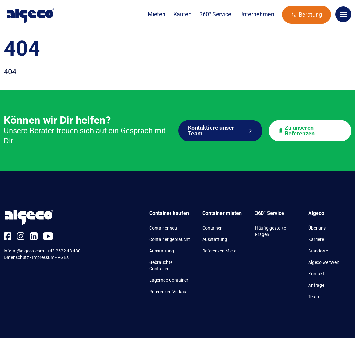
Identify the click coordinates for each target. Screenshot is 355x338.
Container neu (163, 228)
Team (313, 296)
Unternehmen (256, 14)
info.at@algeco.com (24, 250)
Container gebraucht (169, 239)
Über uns (317, 228)
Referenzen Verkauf (168, 291)
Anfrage (316, 285)
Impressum (43, 257)
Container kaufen (169, 213)
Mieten (156, 14)
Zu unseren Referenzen (296, 130)
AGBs (63, 257)
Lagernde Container (168, 280)
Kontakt (316, 273)
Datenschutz (16, 257)
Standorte (318, 250)
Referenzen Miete (219, 250)
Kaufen (182, 14)
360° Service (215, 14)
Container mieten (222, 213)
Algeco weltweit (323, 262)
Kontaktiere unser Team (220, 130)
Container (212, 228)
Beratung (306, 14)
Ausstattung (161, 250)
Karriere (316, 239)
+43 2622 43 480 (63, 250)
